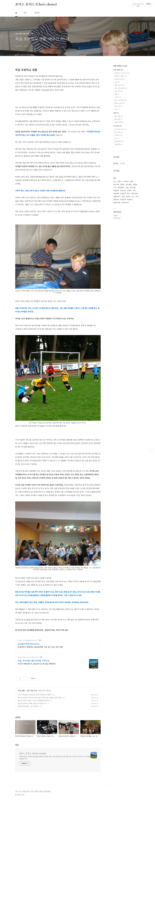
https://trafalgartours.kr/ (28, 640)
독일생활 (128, 184)
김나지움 (132, 187)
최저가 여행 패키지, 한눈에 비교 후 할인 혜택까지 (37, 663)
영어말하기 (116, 196)
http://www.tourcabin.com (28, 657)
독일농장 (123, 193)
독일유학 (116, 190)
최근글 (115, 163)
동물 (116, 94)
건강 (116, 82)
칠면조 (122, 184)
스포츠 (117, 97)
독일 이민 (118, 91)
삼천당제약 (118, 141)
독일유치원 (116, 202)
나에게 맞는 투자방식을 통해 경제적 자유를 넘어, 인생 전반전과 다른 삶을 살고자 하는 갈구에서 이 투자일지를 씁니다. (54, 757)
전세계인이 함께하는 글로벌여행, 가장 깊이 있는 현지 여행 (40, 647)
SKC (116, 138)
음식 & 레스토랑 (120, 100)
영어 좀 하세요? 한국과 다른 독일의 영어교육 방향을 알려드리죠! (40, 697)
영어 (131, 181)
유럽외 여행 (119, 122)
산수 (114, 181)
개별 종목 (118, 144)
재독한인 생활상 (120, 76)
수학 (114, 187)
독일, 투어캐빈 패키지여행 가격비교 (33, 660)
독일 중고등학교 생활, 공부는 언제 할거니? (32, 703)
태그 (25, 12)
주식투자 (117, 126)
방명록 (36, 12)
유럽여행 (116, 193)
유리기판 (116, 184)
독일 (127, 187)
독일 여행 (118, 116)
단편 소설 (118, 106)
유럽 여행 (118, 119)
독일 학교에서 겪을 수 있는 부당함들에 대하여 (33, 700)
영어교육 (116, 199)
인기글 (122, 163)
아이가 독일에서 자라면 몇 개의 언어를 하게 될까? (35, 695)
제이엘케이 (120, 187)
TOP (138, 792)
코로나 (119, 181)
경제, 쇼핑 (119, 85)
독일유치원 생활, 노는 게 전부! (28, 706)
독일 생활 (21, 690)
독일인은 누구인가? (122, 73)
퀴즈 (116, 109)
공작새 (128, 196)
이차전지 (118, 135)
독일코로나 (134, 193)
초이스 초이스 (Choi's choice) (36, 4)
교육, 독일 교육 (31, 690)
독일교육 (123, 199)
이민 (134, 190)
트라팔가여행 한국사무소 (29, 643)
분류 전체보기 (120, 66)
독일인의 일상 (119, 79)
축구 (128, 193)
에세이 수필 (119, 103)
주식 (136, 196)
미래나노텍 (125, 202)
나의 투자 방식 (120, 129)
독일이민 (123, 190)
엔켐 (123, 196)
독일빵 (135, 184)
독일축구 (130, 199)
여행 (116, 113)
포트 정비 (118, 132)
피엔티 (129, 190)
